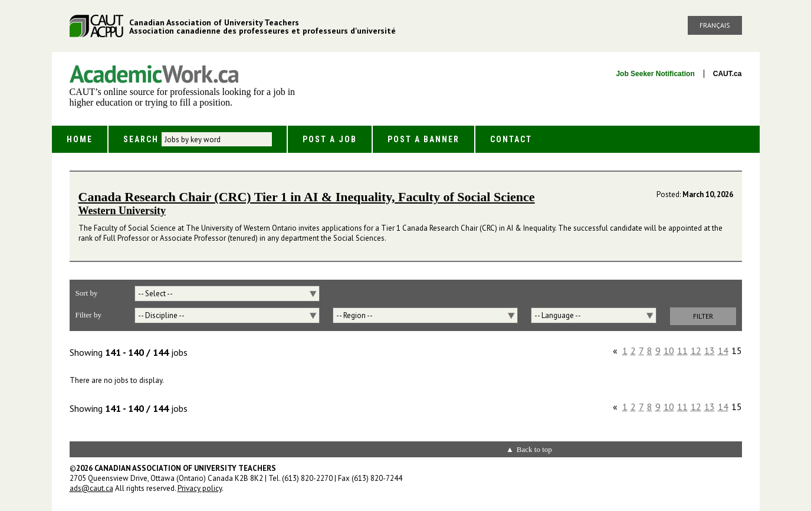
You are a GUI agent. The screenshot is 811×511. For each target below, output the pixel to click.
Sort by (86, 293)
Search (141, 139)
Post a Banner (423, 139)
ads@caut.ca (91, 488)
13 (709, 350)
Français (715, 25)
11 (682, 350)
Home (80, 139)
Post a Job (330, 139)
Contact (511, 139)
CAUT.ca (727, 74)
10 (669, 350)
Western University (122, 211)
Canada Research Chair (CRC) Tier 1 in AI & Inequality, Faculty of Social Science (306, 196)
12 (696, 350)
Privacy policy (200, 488)
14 (723, 350)
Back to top (534, 449)
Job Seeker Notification (655, 74)
